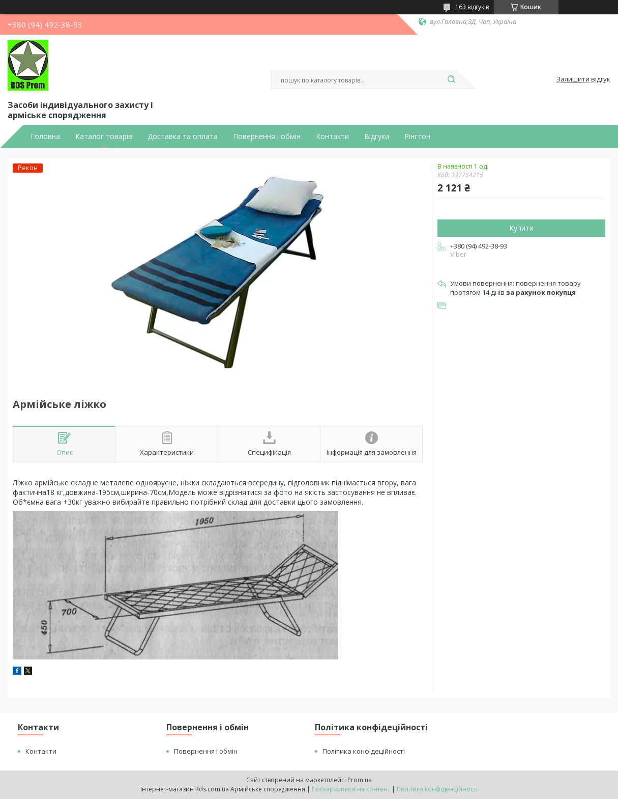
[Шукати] (452, 80)
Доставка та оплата (183, 136)
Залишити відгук (583, 79)
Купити (521, 228)
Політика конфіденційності (437, 789)
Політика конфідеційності (363, 751)
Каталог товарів (103, 136)
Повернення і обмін (267, 136)
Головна (45, 136)
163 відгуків (472, 7)
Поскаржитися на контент (351, 789)
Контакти (332, 136)
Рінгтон (417, 136)
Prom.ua (359, 780)
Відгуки (376, 136)
